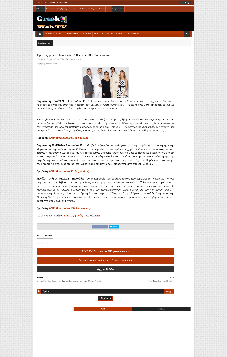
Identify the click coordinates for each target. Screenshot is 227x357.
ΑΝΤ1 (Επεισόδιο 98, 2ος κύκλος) (69, 157)
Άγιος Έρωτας (62, 8)
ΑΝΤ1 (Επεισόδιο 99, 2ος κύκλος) (69, 198)
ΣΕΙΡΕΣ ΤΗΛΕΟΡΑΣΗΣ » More (167, 333)
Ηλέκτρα (102, 8)
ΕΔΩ (97, 250)
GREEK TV (40, 8)
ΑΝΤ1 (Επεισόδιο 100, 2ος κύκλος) (70, 242)
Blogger (128, 353)
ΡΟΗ (158, 56)
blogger (137, 327)
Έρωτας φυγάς (75, 68)
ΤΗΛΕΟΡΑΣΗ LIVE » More (165, 181)
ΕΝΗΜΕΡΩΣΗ (72, 32)
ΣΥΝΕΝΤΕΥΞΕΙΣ (135, 32)
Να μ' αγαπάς (92, 8)
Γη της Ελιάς (50, 8)
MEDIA (109, 32)
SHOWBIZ (86, 32)
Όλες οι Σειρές (118, 8)
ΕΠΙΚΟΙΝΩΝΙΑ (63, 353)
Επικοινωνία (62, 2)
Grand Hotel (72, 8)
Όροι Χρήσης (50, 2)
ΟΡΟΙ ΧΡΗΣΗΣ (50, 353)
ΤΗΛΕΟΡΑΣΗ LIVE (54, 32)
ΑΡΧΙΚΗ (40, 353)
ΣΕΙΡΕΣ (97, 32)
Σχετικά (40, 2)
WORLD (120, 32)
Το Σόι (108, 8)
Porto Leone (82, 8)
